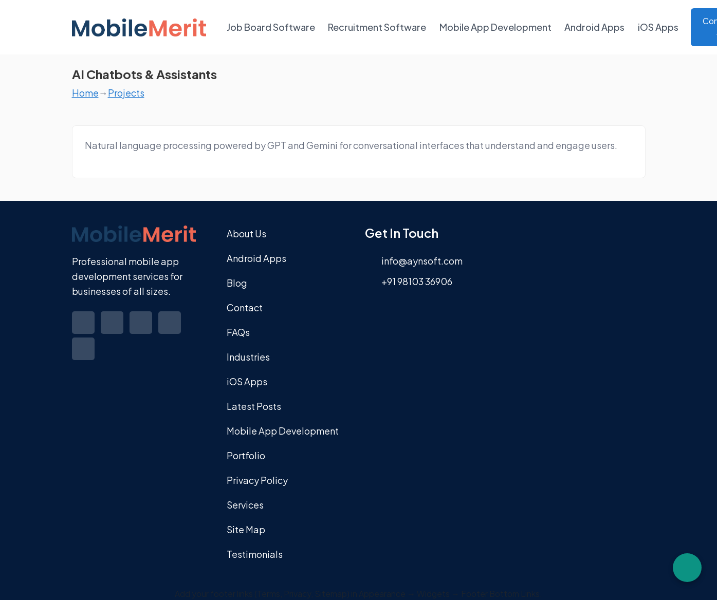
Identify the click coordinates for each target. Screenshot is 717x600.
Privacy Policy (257, 480)
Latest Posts (254, 406)
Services (245, 505)
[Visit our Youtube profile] (84, 356)
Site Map (246, 529)
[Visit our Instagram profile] (170, 330)
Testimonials (255, 554)
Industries (248, 357)
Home (85, 93)
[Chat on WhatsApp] (687, 567)
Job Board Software (271, 27)
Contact (245, 307)
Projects (126, 93)
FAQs (238, 332)
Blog (237, 283)
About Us (246, 233)
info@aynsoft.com (422, 261)
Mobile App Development (495, 27)
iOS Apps (658, 27)
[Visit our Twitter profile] (113, 330)
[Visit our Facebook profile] (84, 330)
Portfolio (246, 455)
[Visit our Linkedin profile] (142, 330)
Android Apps (594, 27)
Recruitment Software (377, 27)
